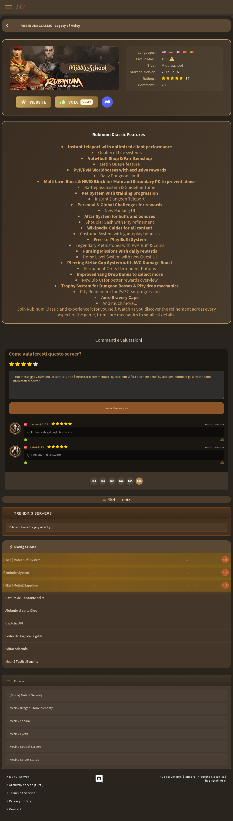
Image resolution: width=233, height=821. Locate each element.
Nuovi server (19, 777)
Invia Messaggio (116, 408)
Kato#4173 (37, 447)
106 (139, 481)
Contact (15, 809)
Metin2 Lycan (19, 734)
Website (33, 102)
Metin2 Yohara (20, 721)
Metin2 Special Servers (25, 747)
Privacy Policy (20, 801)
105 (130, 481)
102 (102, 481)
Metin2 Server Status (24, 759)
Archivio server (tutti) (26, 785)
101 (93, 481)
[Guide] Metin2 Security (26, 695)
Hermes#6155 (39, 424)
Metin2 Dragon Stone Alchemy (31, 708)
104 (121, 481)
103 (112, 481)
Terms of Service (22, 793)
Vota (76, 102)
